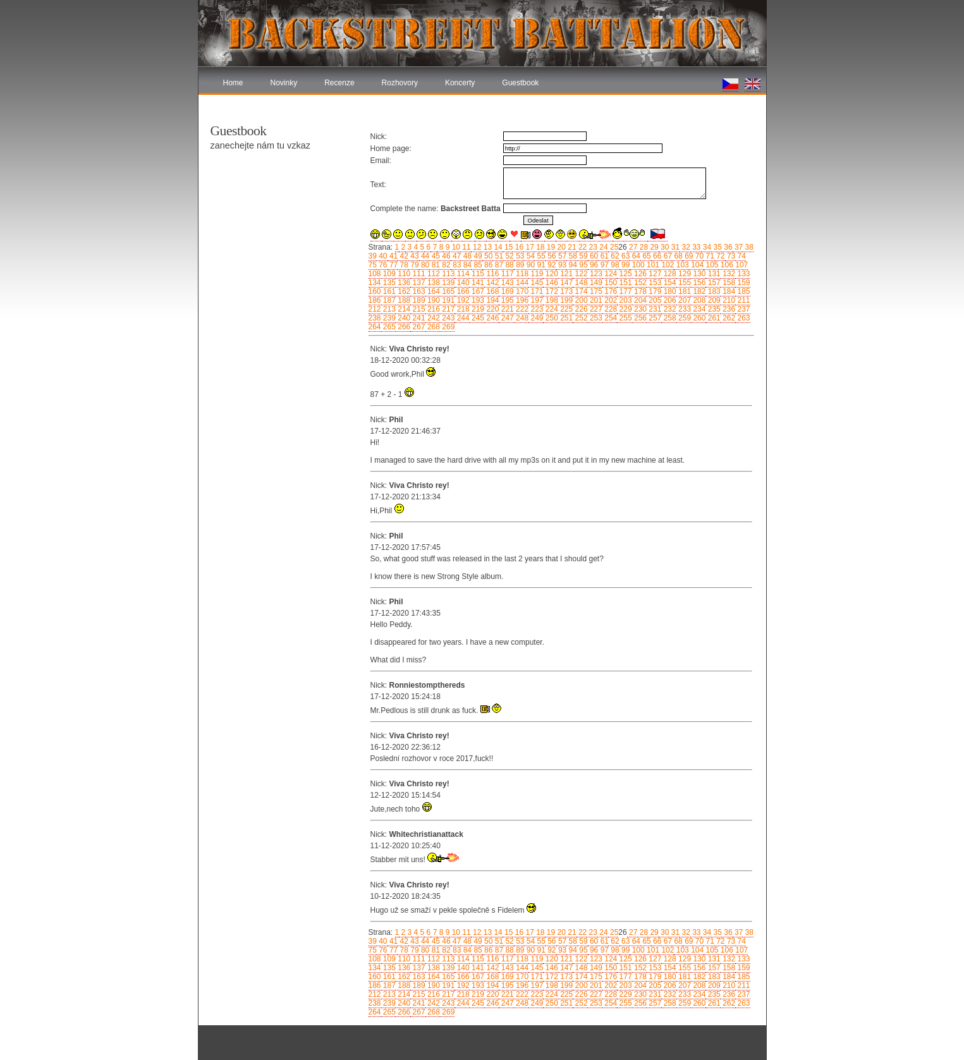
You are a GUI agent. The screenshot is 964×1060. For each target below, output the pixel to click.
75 (373, 264)
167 (477, 291)
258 (668, 318)
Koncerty (460, 82)
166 (462, 291)
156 (698, 282)
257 (654, 318)
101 (652, 264)
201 (595, 300)
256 (639, 318)
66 (656, 256)
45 (434, 256)
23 (592, 247)
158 (728, 282)
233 (683, 309)
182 (698, 291)
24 (602, 247)
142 (491, 282)
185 (742, 291)
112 (432, 273)
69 (688, 256)
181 (683, 291)
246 (491, 318)
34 (706, 247)
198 (550, 300)
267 (417, 326)
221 (506, 309)
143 (506, 282)
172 (550, 291)
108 (375, 273)
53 (519, 256)
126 (639, 273)
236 (728, 309)
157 (712, 282)
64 (635, 256)
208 (698, 300)
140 (462, 282)
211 (742, 300)
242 (432, 318)
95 (582, 264)
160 (375, 291)
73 (730, 256)
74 (740, 256)
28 (642, 247)
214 (403, 309)
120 (550, 273)
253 (595, 318)
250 (550, 318)
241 (417, 318)
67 (666, 256)
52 (508, 256)
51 (497, 256)
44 (424, 256)
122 (580, 273)
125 (624, 273)
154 (668, 282)
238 (375, 318)
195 (506, 300)
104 (696, 264)
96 (593, 264)
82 (445, 264)
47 (456, 256)
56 (551, 256)
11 (465, 247)
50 (487, 256)
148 (580, 282)
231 (654, 309)
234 (698, 309)
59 (582, 256)
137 (417, 282)
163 (417, 291)
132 (728, 273)
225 (565, 309)
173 (565, 291)
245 (477, 318)
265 (388, 326)
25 (613, 247)
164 (432, 291)
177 (624, 291)
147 (565, 282)
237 (742, 309)
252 (580, 318)
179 (654, 291)
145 (535, 282)
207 (683, 300)
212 (375, 309)
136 (403, 282)
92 (551, 264)
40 (382, 256)
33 (695, 247)
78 (403, 264)
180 (668, 291)
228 (609, 309)
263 (742, 318)
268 (432, 326)
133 (742, 273)
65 (645, 256)
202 (609, 300)
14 (497, 247)
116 (491, 273)
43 (413, 256)
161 (388, 291)
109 (388, 273)
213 (388, 309)
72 (719, 256)
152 (639, 282)
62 (614, 256)
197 (535, 300)
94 (571, 264)
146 (550, 282)
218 (462, 309)
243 (447, 318)
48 (466, 256)
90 (529, 264)
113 (447, 273)
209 (712, 300)
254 (609, 318)
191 (447, 300)
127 (654, 273)
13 (486, 247)
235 (712, 309)
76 (382, 264)
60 (593, 256)
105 (711, 264)
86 (487, 264)
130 (698, 273)
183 (712, 291)
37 (738, 247)
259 (683, 318)
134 (375, 282)
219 (477, 309)
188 (403, 300)
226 (580, 309)
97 (603, 264)
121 (565, 273)
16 (518, 247)
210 (728, 300)
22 (582, 247)
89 (519, 264)
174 (580, 291)
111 (417, 273)
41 (392, 256)
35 (716, 247)
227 (595, 309)
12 (476, 247)
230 (639, 309)
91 (540, 264)
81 (434, 264)
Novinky (284, 82)
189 (417, 300)
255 (624, 318)
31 (674, 247)
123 (595, 273)
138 (432, 282)
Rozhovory (400, 82)
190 (432, 300)
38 (748, 247)
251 (565, 318)
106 (726, 264)
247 (506, 318)
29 (653, 247)
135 (388, 282)
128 (668, 273)
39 (373, 256)
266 (403, 326)
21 (571, 247)
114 (462, 273)
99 (624, 264)
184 (728, 291)
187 (388, 300)
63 (624, 256)
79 (413, 264)
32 (685, 247)
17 (528, 247)
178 (639, 291)
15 (508, 247)
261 (712, 318)
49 (477, 256)
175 (595, 291)
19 (550, 247)
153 (654, 282)
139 (447, 282)
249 (535, 318)
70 (698, 256)
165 (447, 291)
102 (666, 264)
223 (535, 309)
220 (491, 309)
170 (521, 291)
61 (603, 256)
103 (681, 264)
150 (609, 282)
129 (683, 273)
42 (403, 256)
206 (668, 300)
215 (417, 309)
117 (506, 273)
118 (521, 273)
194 (491, 300)
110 (403, 273)
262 (728, 318)
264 (375, 326)
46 (445, 256)
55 (540, 256)
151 (624, 282)
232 (668, 309)
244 (462, 318)
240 (403, 318)
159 (742, 282)
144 (521, 282)
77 (392, 264)
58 (571, 256)
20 (560, 247)
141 (477, 282)
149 (595, 282)
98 (614, 264)
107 (740, 264)
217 (447, 309)
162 (403, 291)
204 (639, 300)
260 (698, 318)
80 (424, 264)
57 (561, 256)
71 (709, 256)
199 (565, 300)
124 (609, 273)
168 (491, 291)
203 (624, 300)
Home (233, 82)
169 (506, 291)
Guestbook (520, 82)
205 (654, 300)
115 (477, 273)
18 (539, 247)
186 (375, 300)
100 (637, 264)
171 (535, 291)
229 (624, 309)
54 (529, 256)
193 (477, 300)
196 (521, 300)
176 (609, 291)
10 (454, 247)
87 (497, 264)
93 (561, 264)
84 (466, 264)
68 (677, 256)
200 (580, 300)
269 (447, 326)
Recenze (339, 82)
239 (388, 318)
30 (664, 247)
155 (683, 282)
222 (521, 309)
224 (550, 309)
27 (632, 247)
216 (432, 309)
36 (727, 247)
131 (712, 273)
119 (535, 273)
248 (521, 318)
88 (508, 264)
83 (456, 264)
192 (462, 300)
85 (477, 264)
